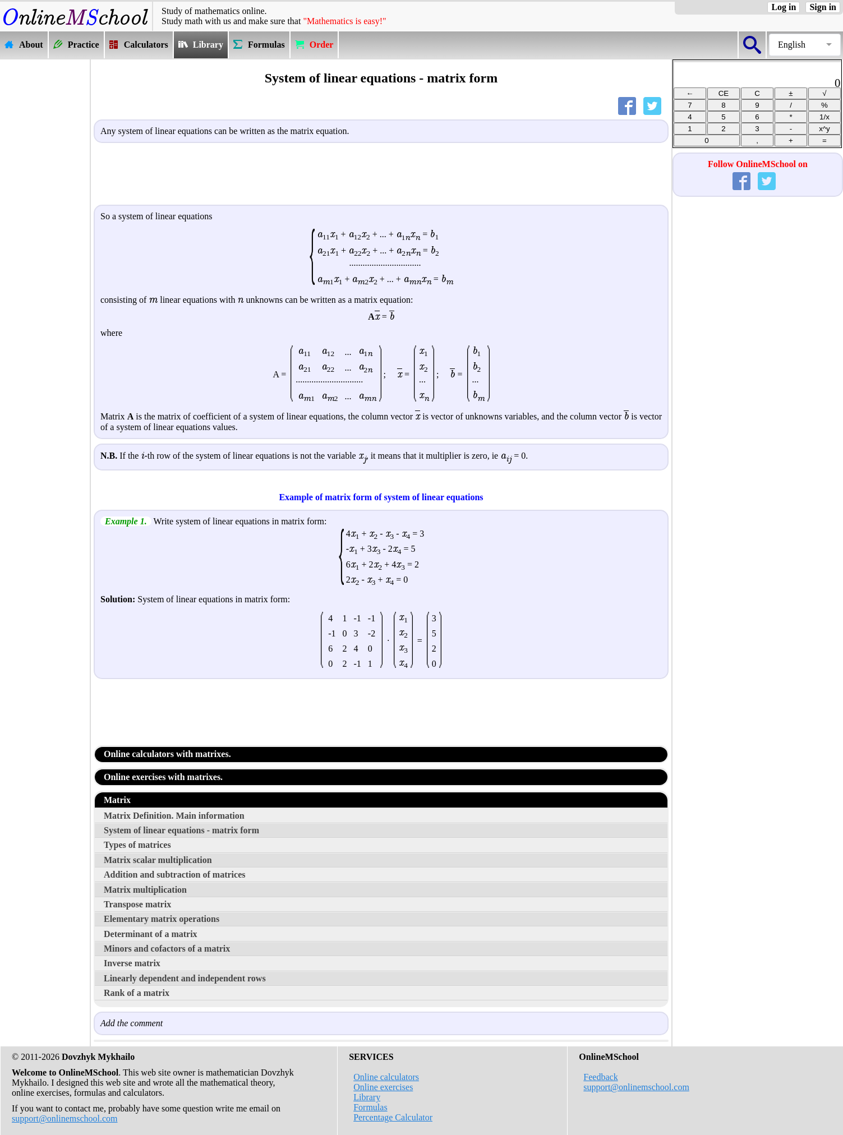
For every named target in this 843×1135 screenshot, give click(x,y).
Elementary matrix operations (161, 919)
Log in (783, 7)
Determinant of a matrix (150, 934)
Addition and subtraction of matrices (174, 874)
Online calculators (386, 1077)
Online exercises (383, 1087)
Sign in (822, 7)
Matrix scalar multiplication (158, 860)
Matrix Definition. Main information (174, 815)
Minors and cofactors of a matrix (167, 948)
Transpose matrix (137, 904)
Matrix (117, 800)
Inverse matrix (132, 963)
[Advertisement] (45, 228)
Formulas (370, 1107)
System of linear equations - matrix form (181, 830)
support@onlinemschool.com (65, 1118)
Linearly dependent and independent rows (185, 978)
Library (366, 1097)
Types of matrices (137, 845)
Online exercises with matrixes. (163, 777)
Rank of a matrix (136, 993)
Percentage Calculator (392, 1117)
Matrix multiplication (145, 889)
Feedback (600, 1077)
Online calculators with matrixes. (167, 754)
